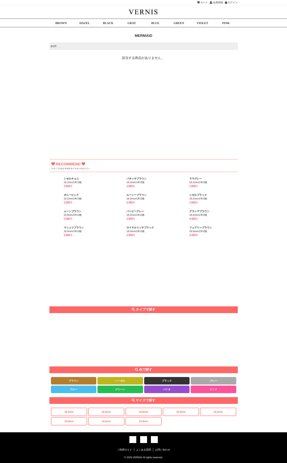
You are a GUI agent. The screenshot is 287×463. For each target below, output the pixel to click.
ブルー (73, 389)
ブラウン (74, 380)
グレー (213, 380)
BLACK (108, 23)
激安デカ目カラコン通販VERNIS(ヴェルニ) (143, 12)
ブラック (167, 380)
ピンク (213, 389)
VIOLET (202, 23)
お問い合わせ (162, 449)
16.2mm (69, 411)
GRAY (131, 23)
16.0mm (106, 411)
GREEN (179, 23)
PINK (226, 23)
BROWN (61, 23)
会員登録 (216, 2)
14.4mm (106, 421)
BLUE (155, 23)
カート (202, 2)
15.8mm (143, 411)
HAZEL (84, 23)
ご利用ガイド (124, 449)
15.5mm (181, 411)
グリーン (120, 389)
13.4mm (143, 421)
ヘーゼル (120, 380)
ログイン (231, 2)
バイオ (167, 389)
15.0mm (69, 421)
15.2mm (218, 411)
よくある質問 (143, 449)
